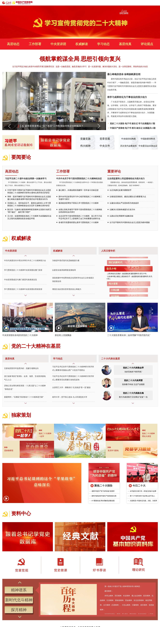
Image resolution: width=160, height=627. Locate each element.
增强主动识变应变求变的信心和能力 (66, 289)
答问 (134, 128)
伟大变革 (113, 283)
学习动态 (103, 44)
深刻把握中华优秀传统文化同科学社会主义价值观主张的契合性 (73, 279)
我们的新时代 (115, 262)
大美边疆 (115, 290)
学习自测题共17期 (146, 123)
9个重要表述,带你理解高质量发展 (103, 501)
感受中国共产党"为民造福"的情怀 (103, 491)
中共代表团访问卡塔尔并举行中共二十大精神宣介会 (25, 261)
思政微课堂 (8, 450)
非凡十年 (111, 268)
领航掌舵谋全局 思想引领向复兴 (80, 59)
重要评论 (114, 171)
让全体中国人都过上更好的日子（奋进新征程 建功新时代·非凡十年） (129, 278)
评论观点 (147, 44)
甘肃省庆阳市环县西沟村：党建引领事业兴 (21, 368)
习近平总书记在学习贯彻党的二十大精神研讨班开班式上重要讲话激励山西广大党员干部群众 (73, 368)
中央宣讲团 (58, 44)
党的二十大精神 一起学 (45, 435)
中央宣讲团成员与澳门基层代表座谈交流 (20, 280)
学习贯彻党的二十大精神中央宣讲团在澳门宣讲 (23, 270)
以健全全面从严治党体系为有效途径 (124, 203)
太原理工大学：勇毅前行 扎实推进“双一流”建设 (71, 387)
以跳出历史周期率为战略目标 (121, 216)
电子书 (128, 123)
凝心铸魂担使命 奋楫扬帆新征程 (124, 74)
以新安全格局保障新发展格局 (64, 270)
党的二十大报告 (117, 123)
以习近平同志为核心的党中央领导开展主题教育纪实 (33, 67)
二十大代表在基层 (110, 358)
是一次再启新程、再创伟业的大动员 (133, 67)
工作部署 (35, 44)
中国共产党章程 (117, 128)
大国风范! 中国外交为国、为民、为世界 (143, 501)
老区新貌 (115, 296)
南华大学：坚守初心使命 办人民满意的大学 (69, 397)
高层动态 (13, 44)
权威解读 (81, 44)
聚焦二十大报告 (103, 485)
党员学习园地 (113, 450)
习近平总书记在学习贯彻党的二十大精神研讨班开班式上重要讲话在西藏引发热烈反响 (73, 378)
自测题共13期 (149, 128)
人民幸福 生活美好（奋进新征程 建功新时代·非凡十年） (127, 274)
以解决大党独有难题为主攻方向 (122, 210)
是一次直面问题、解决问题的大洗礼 (102, 67)
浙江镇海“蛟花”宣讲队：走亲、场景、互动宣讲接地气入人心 (25, 378)
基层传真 (125, 44)
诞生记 (135, 123)
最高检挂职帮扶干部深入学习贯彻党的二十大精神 (78, 203)
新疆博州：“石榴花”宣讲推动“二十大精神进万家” (24, 397)
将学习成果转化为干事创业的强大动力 (127, 97)
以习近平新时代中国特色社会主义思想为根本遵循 (130, 222)
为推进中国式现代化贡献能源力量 (65, 261)
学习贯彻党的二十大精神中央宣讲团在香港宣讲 (23, 289)
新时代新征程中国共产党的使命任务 (104, 496)
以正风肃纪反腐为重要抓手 (120, 190)
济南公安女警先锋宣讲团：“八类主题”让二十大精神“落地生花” (25, 387)
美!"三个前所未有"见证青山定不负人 (142, 496)
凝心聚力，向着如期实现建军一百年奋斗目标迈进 (78, 190)
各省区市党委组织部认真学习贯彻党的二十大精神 (78, 222)
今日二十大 (139, 485)
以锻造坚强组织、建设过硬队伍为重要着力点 (128, 197)
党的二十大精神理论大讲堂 (148, 435)
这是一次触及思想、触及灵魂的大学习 (71, 67)
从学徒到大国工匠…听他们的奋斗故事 (143, 491)
